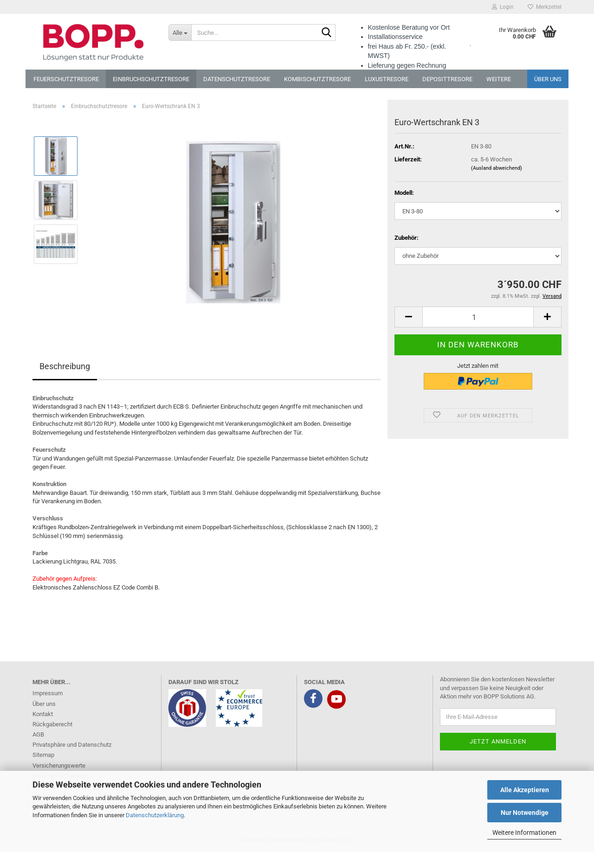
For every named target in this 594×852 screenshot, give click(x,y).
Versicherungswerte (58, 765)
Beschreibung (64, 366)
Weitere (498, 79)
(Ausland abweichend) (496, 168)
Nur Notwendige (525, 812)
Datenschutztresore (236, 79)
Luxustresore (386, 79)
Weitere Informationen (524, 832)
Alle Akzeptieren (524, 790)
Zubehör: (406, 237)
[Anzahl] (478, 317)
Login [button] (503, 7)
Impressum (47, 693)
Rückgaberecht (52, 724)
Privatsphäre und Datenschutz (71, 744)
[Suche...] (179, 32)
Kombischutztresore (317, 79)
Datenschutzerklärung (155, 815)
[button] (408, 317)
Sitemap (43, 754)
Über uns (548, 79)
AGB (38, 734)
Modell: (404, 192)
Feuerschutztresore (66, 79)
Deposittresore (447, 79)
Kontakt (42, 714)
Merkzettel (545, 7)
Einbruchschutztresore (151, 79)
